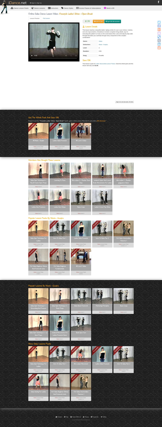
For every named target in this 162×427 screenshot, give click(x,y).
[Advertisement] (81, 85)
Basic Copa (81, 207)
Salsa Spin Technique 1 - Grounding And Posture (38, 307)
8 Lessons (96, 224)
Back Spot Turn (81, 333)
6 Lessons (117, 224)
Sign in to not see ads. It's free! (124, 102)
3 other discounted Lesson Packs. (105, 63)
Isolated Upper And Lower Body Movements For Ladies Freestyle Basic (102, 181)
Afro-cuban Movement (81, 364)
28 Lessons (74, 252)
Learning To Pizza (59, 180)
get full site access (113, 21)
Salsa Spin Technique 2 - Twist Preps (60, 307)
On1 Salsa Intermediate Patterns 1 (123, 239)
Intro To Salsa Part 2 (102, 238)
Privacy (86, 417)
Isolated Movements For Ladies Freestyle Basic (60, 334)
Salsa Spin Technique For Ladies (38, 239)
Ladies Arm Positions (38, 207)
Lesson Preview (34, 18)
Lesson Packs (20, 8)
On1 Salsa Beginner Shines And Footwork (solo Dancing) (38, 267)
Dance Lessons (38, 8)
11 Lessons (53, 224)
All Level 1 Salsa (81, 266)
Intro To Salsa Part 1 (59, 238)
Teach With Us (75, 417)
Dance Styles (67, 8)
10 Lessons (32, 252)
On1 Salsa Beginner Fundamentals (60, 267)
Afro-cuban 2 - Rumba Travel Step (81, 181)
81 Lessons (32, 126)
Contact (59, 417)
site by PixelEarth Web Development (81, 419)
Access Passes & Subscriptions (88, 8)
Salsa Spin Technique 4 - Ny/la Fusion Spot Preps (38, 181)
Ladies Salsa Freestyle (60, 141)
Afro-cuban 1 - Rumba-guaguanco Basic (123, 181)
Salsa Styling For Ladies (38, 392)
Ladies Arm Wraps (60, 207)
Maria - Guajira (103, 44)
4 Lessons (53, 126)
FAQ (66, 417)
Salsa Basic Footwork (81, 306)
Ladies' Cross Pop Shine (102, 207)
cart (98, 21)
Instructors (53, 8)
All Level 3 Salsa (81, 141)
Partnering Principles (102, 306)
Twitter (103, 417)
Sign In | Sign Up (36, 3)
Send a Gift (109, 8)
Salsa (100, 41)
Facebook (94, 417)
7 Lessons (74, 126)
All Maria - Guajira (38, 141)
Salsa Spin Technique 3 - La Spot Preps (38, 334)
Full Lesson (46, 18)
